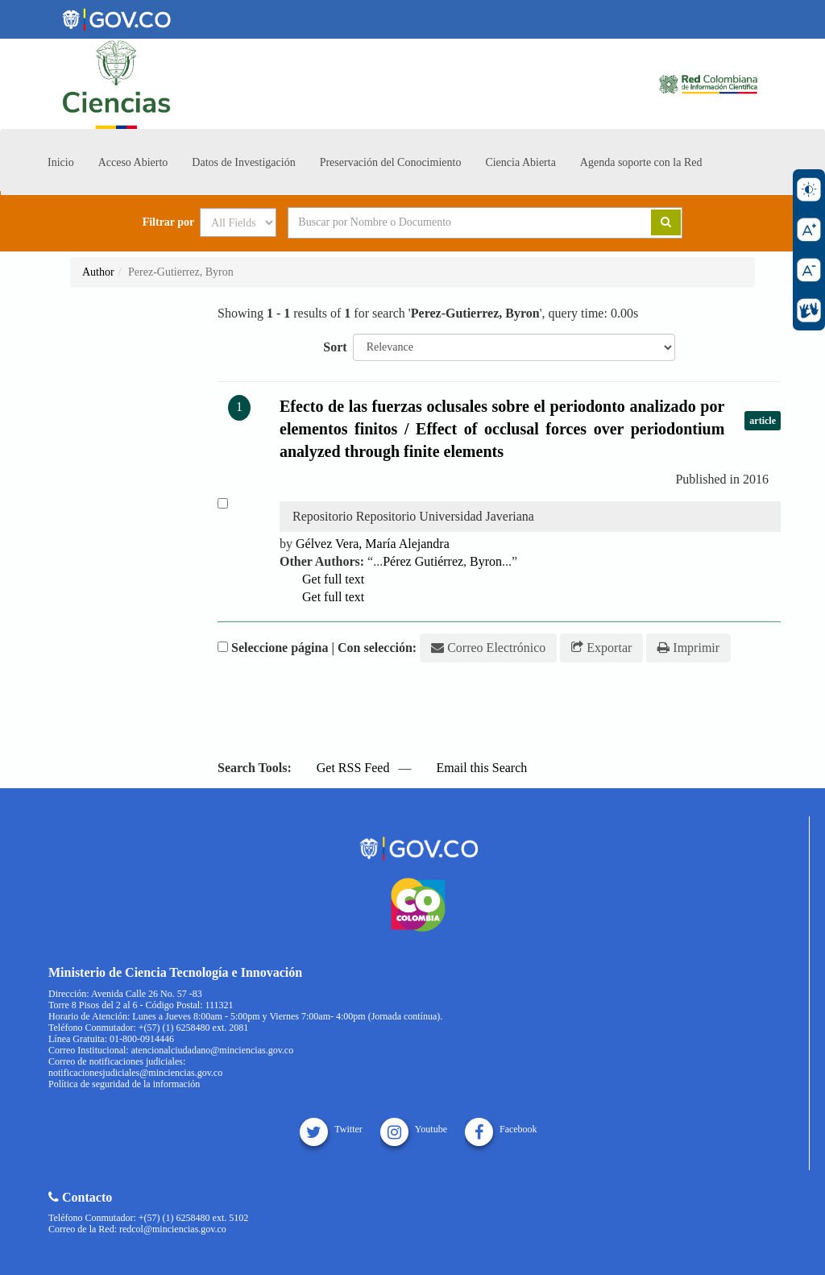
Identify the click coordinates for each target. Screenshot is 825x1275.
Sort (334, 347)
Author (98, 272)
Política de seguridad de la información (124, 1084)
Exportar (601, 647)
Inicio (61, 162)
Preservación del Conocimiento (391, 162)
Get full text (325, 579)
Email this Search (473, 768)
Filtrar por (169, 222)
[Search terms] (449, 222)
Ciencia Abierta (520, 162)
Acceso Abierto (133, 162)
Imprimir (688, 647)
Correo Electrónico (488, 647)
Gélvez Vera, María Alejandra (373, 543)
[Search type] (238, 222)
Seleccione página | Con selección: (324, 647)
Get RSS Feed (345, 768)
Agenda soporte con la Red (641, 162)
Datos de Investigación (243, 162)
